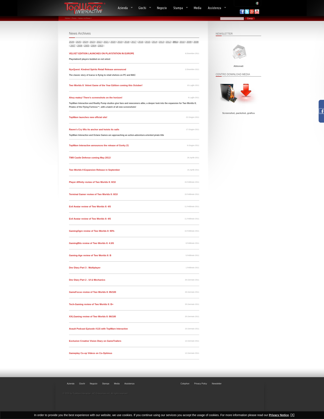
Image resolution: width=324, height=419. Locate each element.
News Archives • (85, 18)
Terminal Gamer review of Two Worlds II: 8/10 (93, 194)
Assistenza (215, 8)
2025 (78, 42)
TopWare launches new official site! (88, 117)
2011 (175, 42)
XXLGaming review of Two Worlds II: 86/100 (92, 316)
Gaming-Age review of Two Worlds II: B (90, 255)
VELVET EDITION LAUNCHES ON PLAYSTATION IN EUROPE (101, 53)
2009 (189, 42)
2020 (113, 42)
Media (197, 8)
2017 (133, 42)
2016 (140, 42)
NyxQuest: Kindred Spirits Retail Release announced (97, 69)
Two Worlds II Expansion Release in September (94, 170)
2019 (119, 42)
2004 (93, 45)
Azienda (123, 8)
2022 (99, 42)
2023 (92, 42)
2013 (161, 42)
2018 (126, 42)
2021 (106, 42)
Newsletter (217, 384)
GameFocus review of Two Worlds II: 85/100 (92, 292)
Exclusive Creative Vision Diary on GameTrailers (95, 341)
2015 (147, 42)
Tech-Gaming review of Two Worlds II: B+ (91, 304)
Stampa (179, 8)
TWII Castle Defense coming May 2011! (90, 157)
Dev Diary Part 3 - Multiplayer (84, 267)
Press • (75, 18)
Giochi (143, 8)
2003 (100, 45)
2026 (71, 42)
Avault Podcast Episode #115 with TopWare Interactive (98, 328)
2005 (86, 45)
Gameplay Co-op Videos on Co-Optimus (90, 353)
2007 (72, 45)
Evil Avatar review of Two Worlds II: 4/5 (90, 206)
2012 (168, 42)
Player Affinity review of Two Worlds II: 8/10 (92, 182)
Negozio (162, 8)
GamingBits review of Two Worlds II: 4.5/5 (91, 243)
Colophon (185, 384)
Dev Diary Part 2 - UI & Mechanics (87, 280)
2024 (85, 42)
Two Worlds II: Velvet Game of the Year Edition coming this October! (106, 85)
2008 (195, 42)
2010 (182, 42)
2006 (79, 45)
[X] (292, 415)
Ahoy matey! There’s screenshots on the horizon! (95, 97)
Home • (68, 18)
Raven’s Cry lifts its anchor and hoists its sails (94, 129)
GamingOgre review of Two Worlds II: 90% (91, 231)
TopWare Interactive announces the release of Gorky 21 (99, 145)
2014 (154, 42)
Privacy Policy (200, 384)
